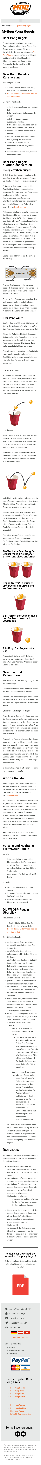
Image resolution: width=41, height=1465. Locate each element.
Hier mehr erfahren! (21, 1337)
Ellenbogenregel (12, 795)
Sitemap (18, 1459)
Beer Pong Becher (17, 1397)
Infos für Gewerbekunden (20, 1414)
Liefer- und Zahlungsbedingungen (15, 1457)
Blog (12, 26)
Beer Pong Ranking (18, 1408)
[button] (20, 20)
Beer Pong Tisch (20, 207)
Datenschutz (29, 1457)
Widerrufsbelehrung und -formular (26, 1455)
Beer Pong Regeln (17, 1388)
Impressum (7, 1455)
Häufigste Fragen (17, 1411)
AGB (13, 1455)
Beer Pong (6, 26)
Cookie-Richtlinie (10, 1459)
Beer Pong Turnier (17, 1405)
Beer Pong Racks (17, 1394)
